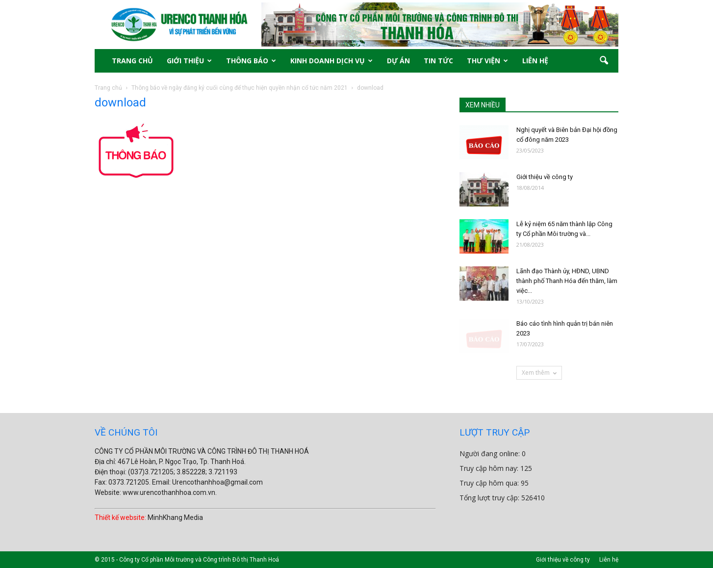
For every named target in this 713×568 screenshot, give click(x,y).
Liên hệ (608, 559)
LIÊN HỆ (535, 60)
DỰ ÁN (398, 60)
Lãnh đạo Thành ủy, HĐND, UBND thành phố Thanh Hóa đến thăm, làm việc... (566, 280)
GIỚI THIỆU (189, 60)
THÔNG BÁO (251, 60)
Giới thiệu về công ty (544, 177)
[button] (603, 61)
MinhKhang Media (175, 517)
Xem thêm (539, 372)
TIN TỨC (438, 60)
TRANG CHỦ (132, 60)
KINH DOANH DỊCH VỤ (331, 60)
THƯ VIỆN (487, 60)
